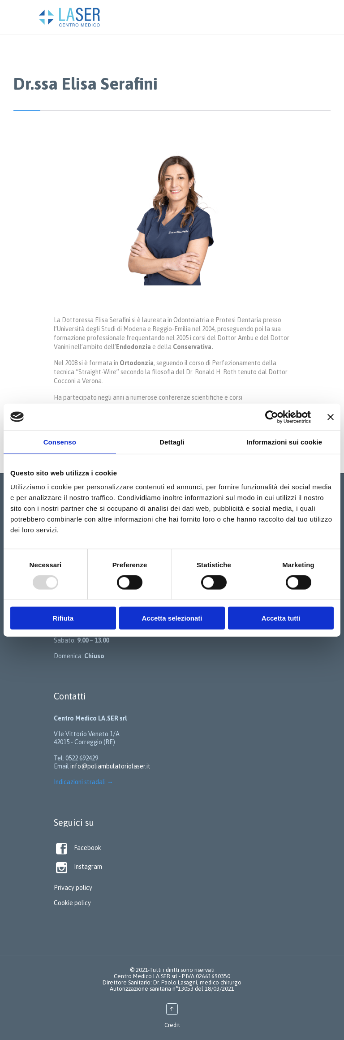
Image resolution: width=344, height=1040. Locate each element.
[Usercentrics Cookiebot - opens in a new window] (271, 416)
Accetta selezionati (172, 618)
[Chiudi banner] (330, 417)
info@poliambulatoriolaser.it (110, 766)
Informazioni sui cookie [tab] (284, 441)
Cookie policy (72, 902)
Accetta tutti (281, 618)
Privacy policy (73, 887)
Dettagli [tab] (172, 441)
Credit (172, 1025)
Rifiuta (62, 618)
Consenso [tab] (59, 441)
